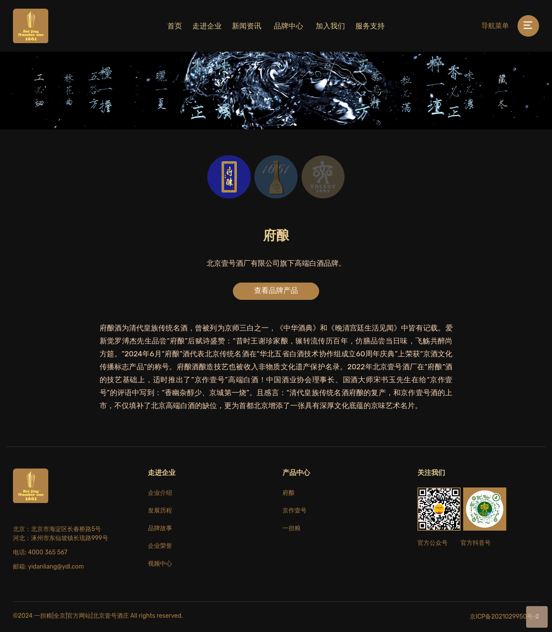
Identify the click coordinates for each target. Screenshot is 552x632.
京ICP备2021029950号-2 (504, 616)
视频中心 (160, 563)
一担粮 (291, 528)
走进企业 (207, 26)
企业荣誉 (160, 546)
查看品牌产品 (276, 290)
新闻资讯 (246, 26)
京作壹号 (294, 510)
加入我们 (330, 26)
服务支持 (370, 26)
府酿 (288, 493)
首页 (174, 26)
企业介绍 (160, 493)
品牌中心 (288, 26)
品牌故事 (160, 528)
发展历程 (160, 510)
